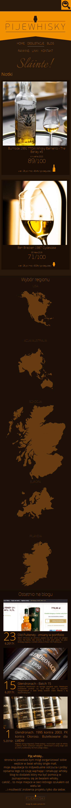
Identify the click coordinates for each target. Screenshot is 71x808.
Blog (50, 43)
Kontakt (47, 51)
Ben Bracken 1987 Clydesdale (37, 250)
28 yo (25, 171)
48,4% (36, 171)
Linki (35, 51)
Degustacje (35, 43)
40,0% (36, 266)
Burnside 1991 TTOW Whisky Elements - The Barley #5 (36, 152)
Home (21, 43)
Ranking (23, 51)
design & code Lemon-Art (35, 804)
